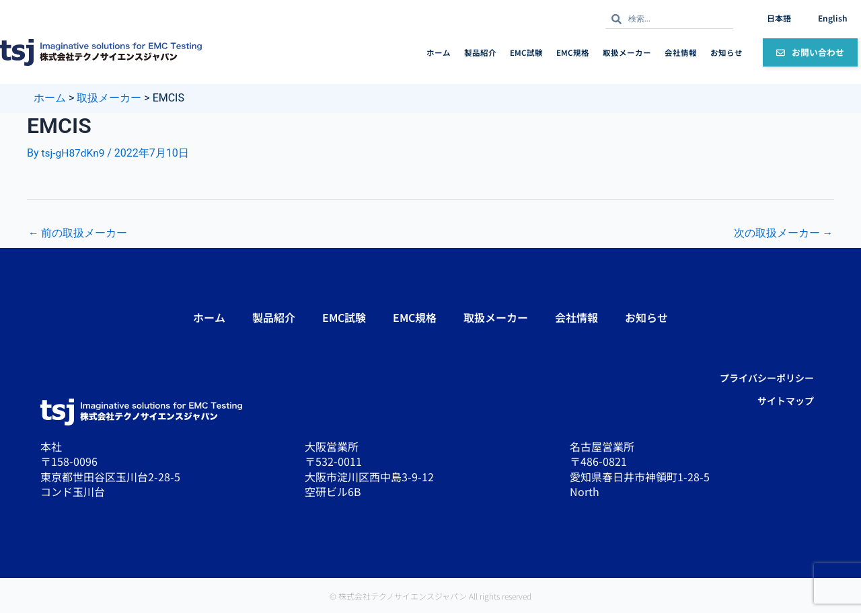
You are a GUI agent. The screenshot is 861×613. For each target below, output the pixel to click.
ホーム (438, 52)
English (833, 18)
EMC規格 (572, 52)
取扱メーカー (627, 52)
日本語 (779, 18)
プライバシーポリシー (767, 377)
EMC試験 (526, 52)
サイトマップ (785, 400)
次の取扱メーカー (783, 233)
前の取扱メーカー (78, 233)
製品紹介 (480, 52)
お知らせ (726, 52)
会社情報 (681, 52)
